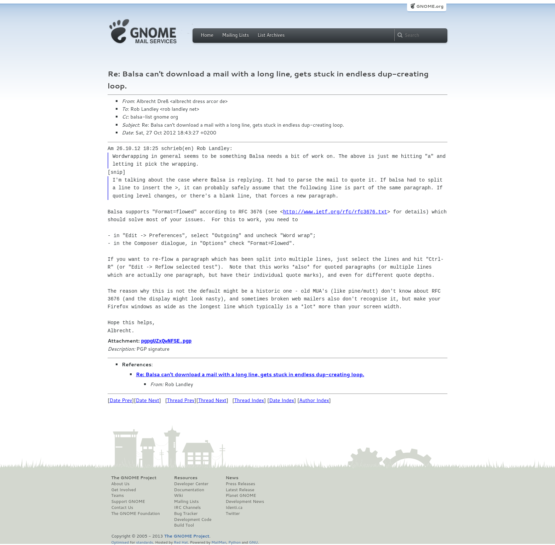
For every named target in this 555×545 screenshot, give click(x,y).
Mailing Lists (235, 35)
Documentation (189, 489)
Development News (244, 501)
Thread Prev (181, 399)
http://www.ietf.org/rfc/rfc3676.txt (335, 211)
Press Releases (240, 483)
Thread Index (249, 399)
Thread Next (212, 399)
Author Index (314, 399)
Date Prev (120, 399)
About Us (120, 483)
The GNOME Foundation (135, 513)
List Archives (271, 35)
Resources (186, 477)
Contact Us (122, 507)
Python (234, 541)
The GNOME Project (133, 477)
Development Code (193, 519)
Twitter (232, 513)
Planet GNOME (240, 495)
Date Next (147, 399)
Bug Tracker (186, 513)
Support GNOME (128, 501)
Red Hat (181, 541)
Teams (117, 495)
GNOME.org (430, 6)
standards (144, 541)
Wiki (178, 495)
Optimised (120, 541)
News (231, 477)
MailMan (218, 541)
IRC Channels (187, 507)
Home (207, 35)
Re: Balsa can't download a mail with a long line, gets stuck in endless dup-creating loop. (250, 374)
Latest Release (239, 489)
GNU (253, 541)
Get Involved (123, 489)
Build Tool (184, 525)
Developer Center (191, 483)
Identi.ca (233, 507)
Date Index (281, 399)
